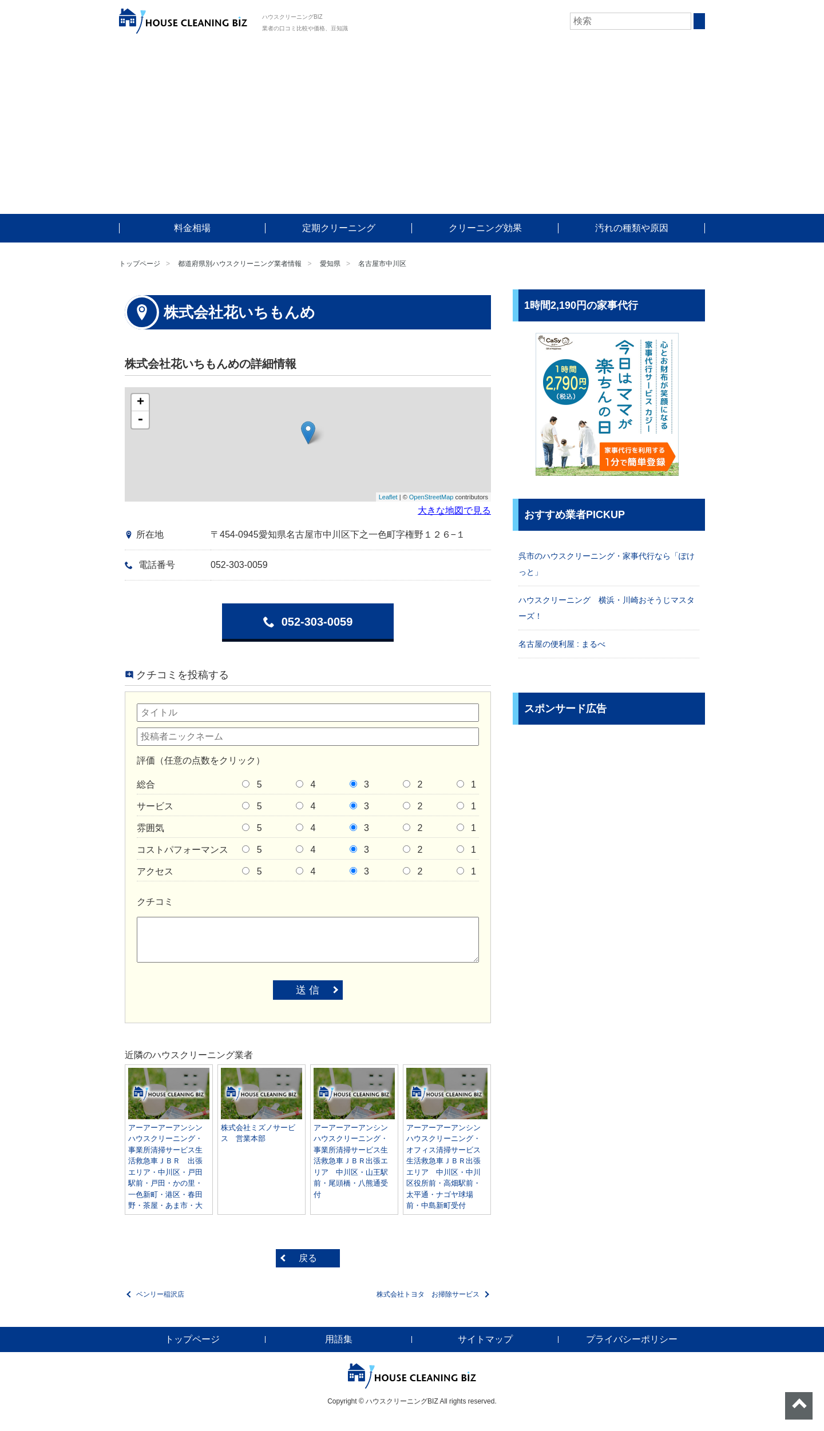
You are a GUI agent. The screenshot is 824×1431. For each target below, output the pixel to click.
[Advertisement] (412, 128)
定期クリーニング (338, 228)
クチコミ (155, 902)
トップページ (139, 264)
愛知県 (330, 264)
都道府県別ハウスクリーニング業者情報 (240, 264)
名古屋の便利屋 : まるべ (561, 644)
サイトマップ (485, 1339)
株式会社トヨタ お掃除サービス (428, 1294)
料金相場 (192, 228)
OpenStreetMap (431, 497)
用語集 (338, 1339)
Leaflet (388, 497)
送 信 (307, 990)
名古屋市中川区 (382, 264)
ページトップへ (799, 1406)
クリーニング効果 (485, 228)
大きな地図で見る (454, 510)
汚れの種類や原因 (631, 228)
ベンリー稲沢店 (160, 1294)
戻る (308, 1258)
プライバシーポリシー (632, 1339)
